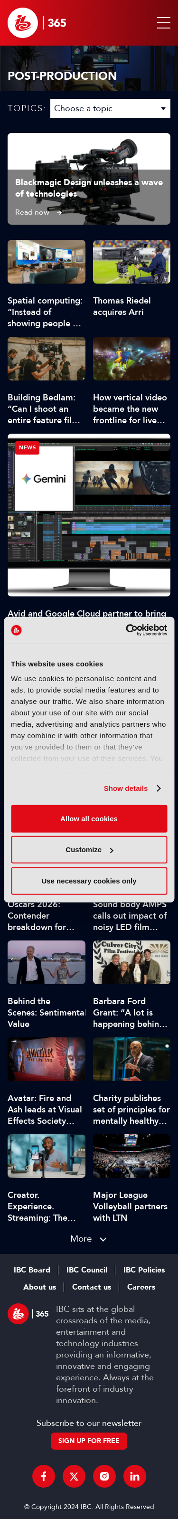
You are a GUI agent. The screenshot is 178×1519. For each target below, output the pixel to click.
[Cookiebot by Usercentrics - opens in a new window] (126, 630)
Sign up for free (89, 1440)
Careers (141, 1287)
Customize (89, 849)
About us (39, 1287)
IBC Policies (144, 1270)
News (27, 447)
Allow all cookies (89, 818)
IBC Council (86, 1270)
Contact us (91, 1287)
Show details (126, 788)
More (81, 1238)
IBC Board (32, 1270)
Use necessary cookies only (88, 880)
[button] (161, 22)
